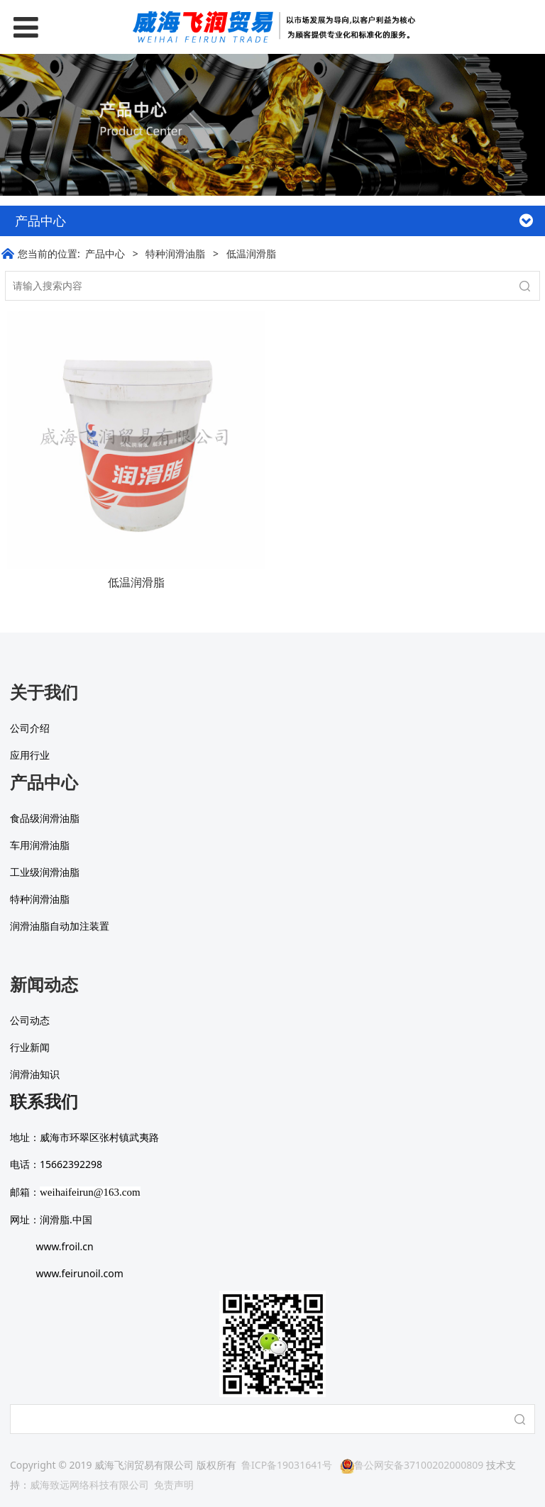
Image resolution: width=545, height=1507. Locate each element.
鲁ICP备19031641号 (286, 1465)
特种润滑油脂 (175, 253)
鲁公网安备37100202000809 (411, 1465)
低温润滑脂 (136, 582)
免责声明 (174, 1484)
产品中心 (105, 253)
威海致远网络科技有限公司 (89, 1484)
